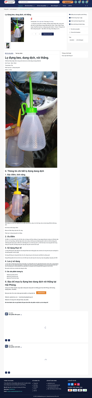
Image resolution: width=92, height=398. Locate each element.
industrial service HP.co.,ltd (53, 396)
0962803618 (68, 2)
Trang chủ (20, 5)
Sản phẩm (35, 387)
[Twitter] (72, 384)
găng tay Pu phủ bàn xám (12, 276)
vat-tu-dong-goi (79, 40)
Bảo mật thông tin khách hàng (54, 388)
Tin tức (60, 5)
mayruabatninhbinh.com (53, 387)
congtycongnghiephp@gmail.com (14, 391)
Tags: (70, 37)
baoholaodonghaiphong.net (26, 297)
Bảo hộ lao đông (29, 5)
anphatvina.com (14, 297)
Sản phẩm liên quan (14, 314)
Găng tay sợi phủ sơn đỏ (12, 274)
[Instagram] (78, 384)
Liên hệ (66, 5)
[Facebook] (69, 384)
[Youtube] (75, 384)
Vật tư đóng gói (52, 5)
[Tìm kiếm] (19, 2)
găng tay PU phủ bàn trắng (13, 278)
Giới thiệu (35, 385)
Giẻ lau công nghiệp (41, 5)
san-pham (72, 40)
